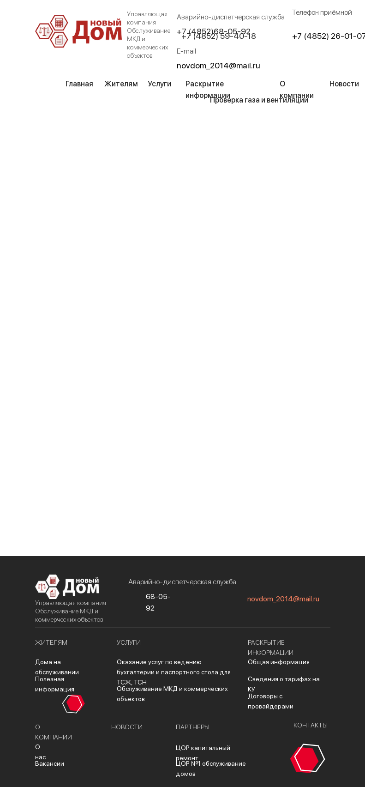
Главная (79, 83)
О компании (297, 89)
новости (127, 727)
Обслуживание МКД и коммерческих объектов (172, 693)
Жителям (121, 83)
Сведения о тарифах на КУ (284, 684)
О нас (40, 752)
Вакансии (49, 763)
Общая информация (279, 662)
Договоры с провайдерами (270, 701)
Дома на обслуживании (57, 667)
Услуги (159, 83)
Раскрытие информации (207, 89)
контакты (310, 725)
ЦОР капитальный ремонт (203, 753)
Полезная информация (54, 684)
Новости (344, 83)
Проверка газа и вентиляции (259, 100)
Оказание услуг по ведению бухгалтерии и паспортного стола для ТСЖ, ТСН (174, 672)
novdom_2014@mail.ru (218, 65)
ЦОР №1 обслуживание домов (211, 768)
